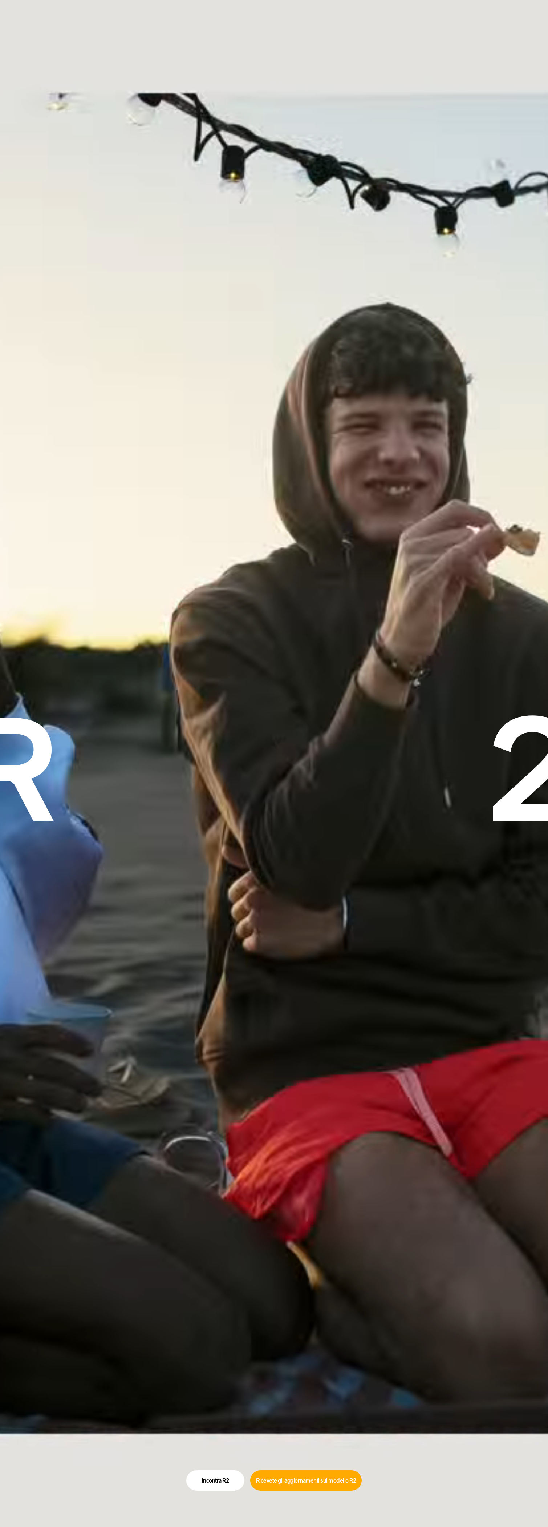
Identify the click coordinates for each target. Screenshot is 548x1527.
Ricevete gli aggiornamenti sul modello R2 (306, 1480)
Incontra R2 (215, 1480)
